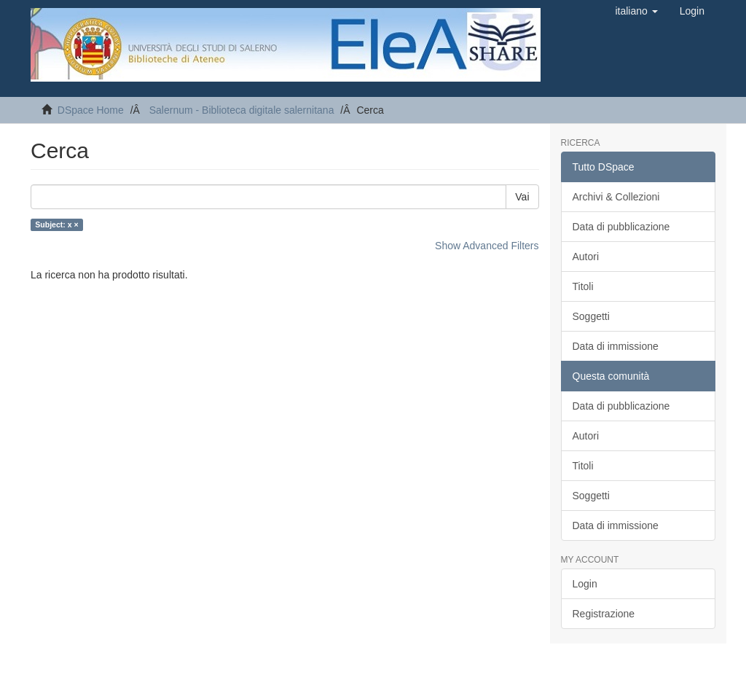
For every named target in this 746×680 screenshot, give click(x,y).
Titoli (583, 286)
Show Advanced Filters (486, 245)
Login (585, 584)
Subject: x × (56, 224)
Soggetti (591, 316)
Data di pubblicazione (621, 226)
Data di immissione (616, 346)
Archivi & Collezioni (616, 197)
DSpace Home (91, 110)
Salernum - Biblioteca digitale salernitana (241, 110)
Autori (586, 256)
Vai (522, 197)
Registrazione (604, 614)
